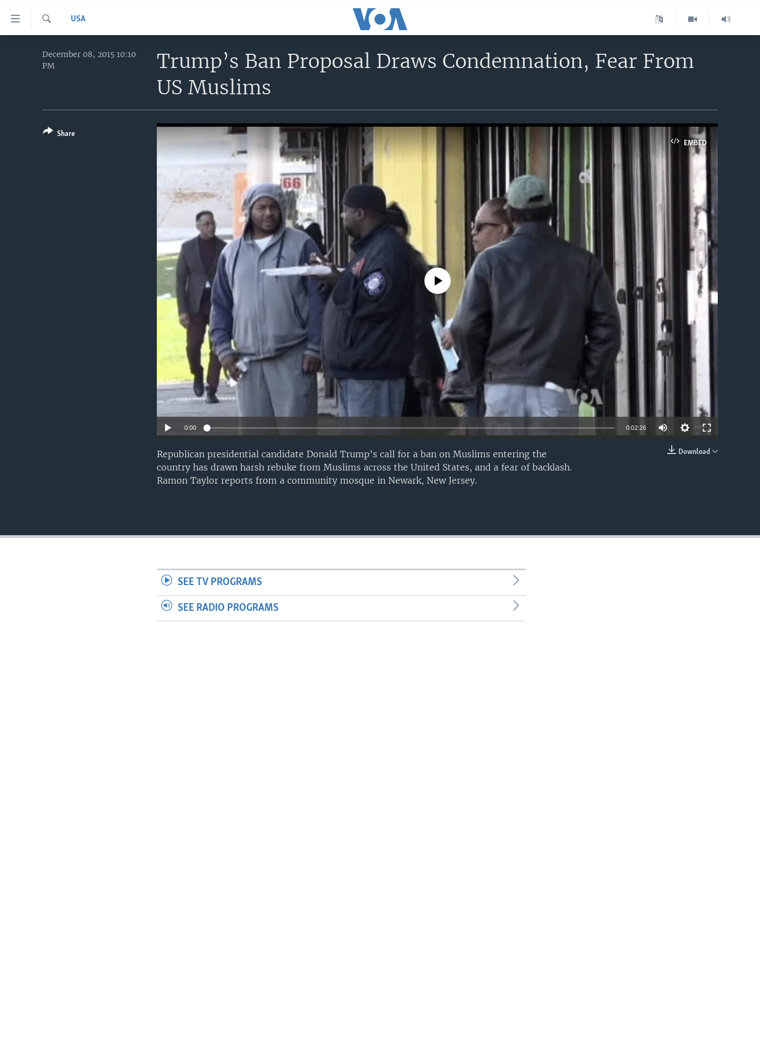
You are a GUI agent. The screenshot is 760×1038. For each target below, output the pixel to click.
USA (78, 19)
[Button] (59, 134)
